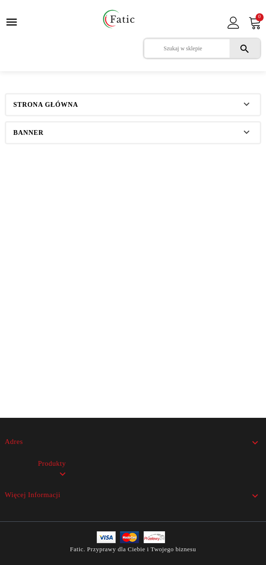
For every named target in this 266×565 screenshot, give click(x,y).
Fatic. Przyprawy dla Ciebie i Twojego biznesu (133, 549)
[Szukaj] (202, 48)
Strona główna (45, 104)
